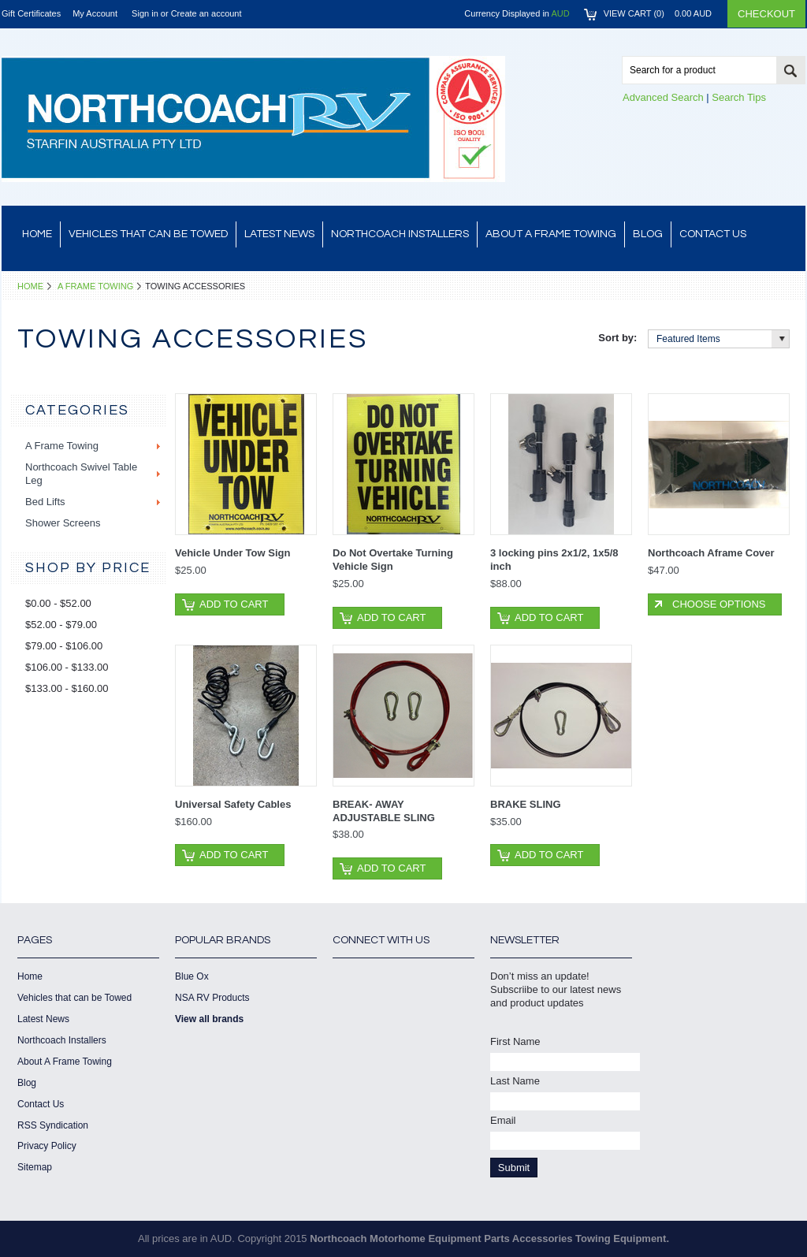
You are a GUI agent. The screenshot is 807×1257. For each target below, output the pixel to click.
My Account (95, 13)
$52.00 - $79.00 (61, 624)
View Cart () (658, 13)
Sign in (145, 13)
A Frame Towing (95, 286)
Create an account (206, 13)
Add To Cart (233, 604)
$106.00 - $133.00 (67, 667)
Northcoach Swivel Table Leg (81, 473)
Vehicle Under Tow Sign (232, 553)
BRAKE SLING (525, 804)
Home (30, 286)
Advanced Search (663, 97)
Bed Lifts (45, 502)
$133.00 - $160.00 (67, 688)
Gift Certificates (31, 13)
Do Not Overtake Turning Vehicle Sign (393, 559)
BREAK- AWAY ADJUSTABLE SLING (384, 811)
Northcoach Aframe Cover (711, 553)
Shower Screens (62, 523)
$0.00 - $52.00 (58, 603)
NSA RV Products (212, 997)
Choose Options (718, 604)
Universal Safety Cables (233, 804)
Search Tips (739, 97)
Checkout (766, 14)
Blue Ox (192, 976)
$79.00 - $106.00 (63, 646)
